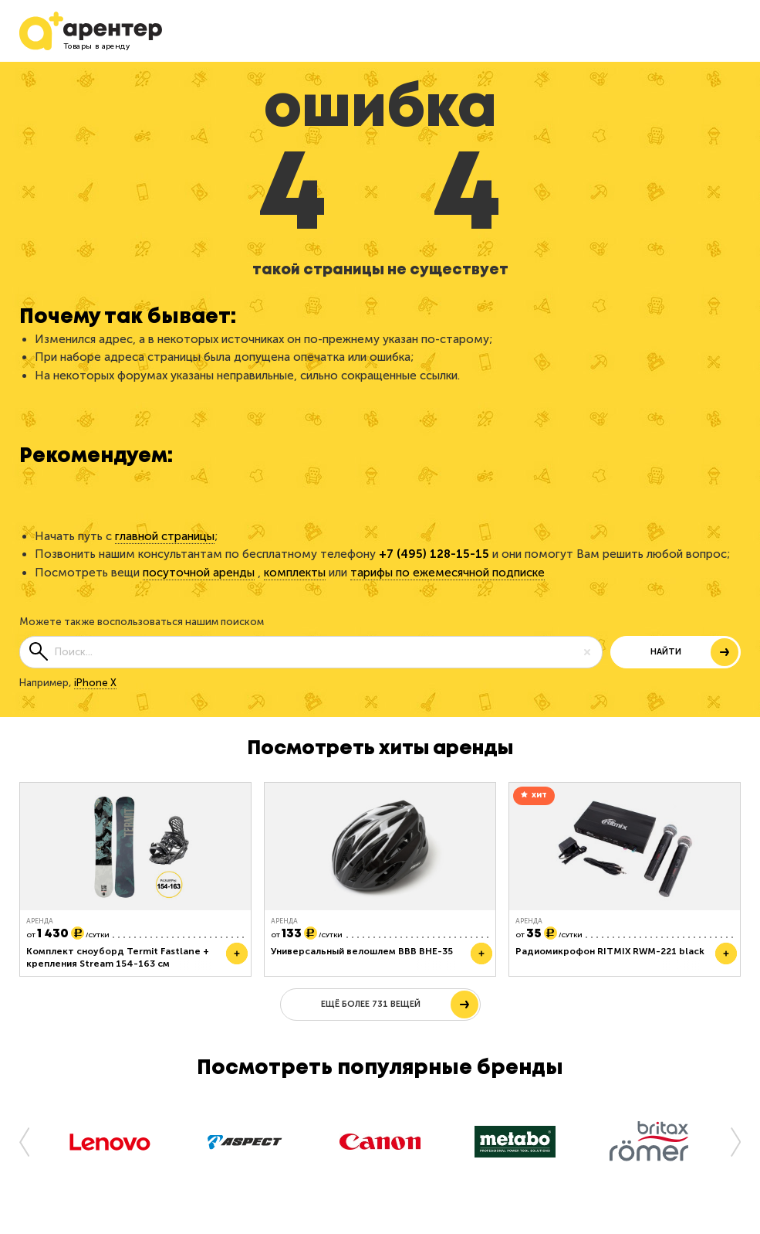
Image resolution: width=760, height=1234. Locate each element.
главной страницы (164, 536)
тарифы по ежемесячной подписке (447, 573)
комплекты (295, 573)
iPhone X (95, 682)
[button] (30, 1141)
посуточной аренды (199, 573)
